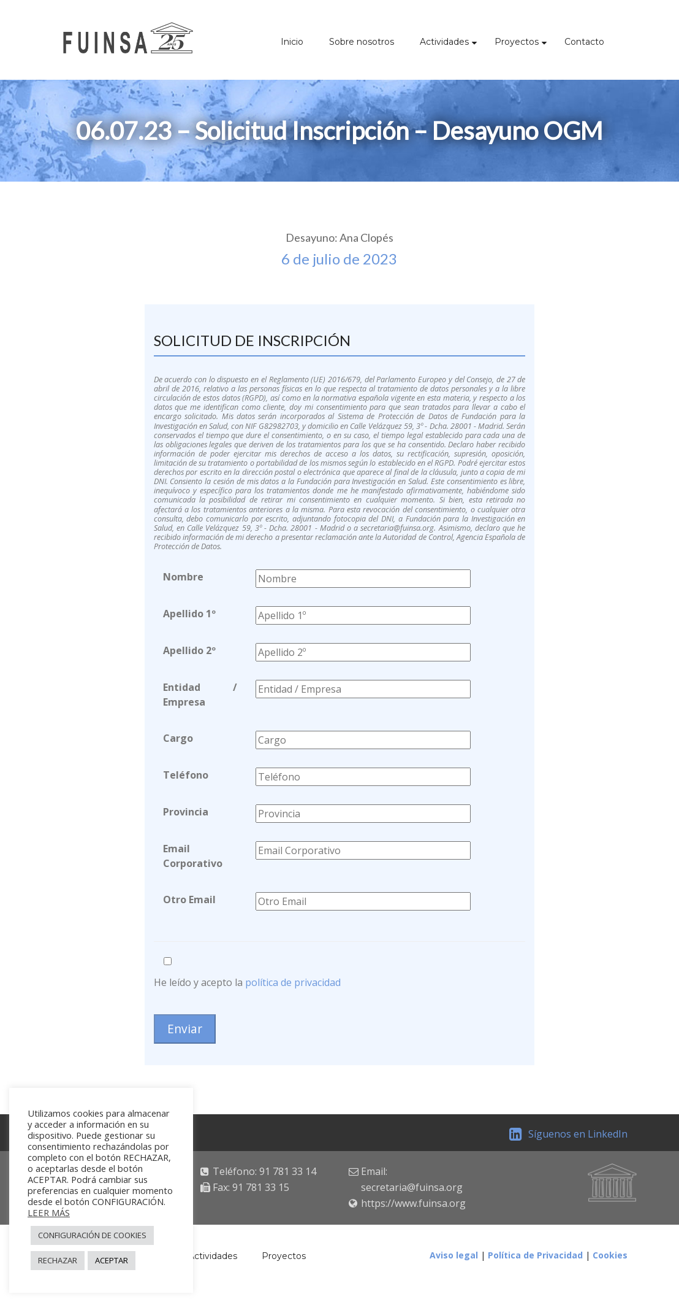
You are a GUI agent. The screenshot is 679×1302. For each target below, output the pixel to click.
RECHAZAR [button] (57, 1260)
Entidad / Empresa (200, 694)
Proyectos (517, 41)
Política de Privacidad (535, 1255)
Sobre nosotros (361, 41)
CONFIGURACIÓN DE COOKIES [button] (92, 1235)
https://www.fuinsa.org (413, 1203)
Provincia (185, 812)
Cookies (610, 1255)
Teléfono (185, 775)
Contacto (584, 41)
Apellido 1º (189, 613)
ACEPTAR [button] (111, 1260)
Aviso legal (454, 1255)
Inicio (292, 41)
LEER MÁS (49, 1212)
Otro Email (189, 899)
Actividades (444, 41)
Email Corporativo (192, 856)
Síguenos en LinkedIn (568, 1134)
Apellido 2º (189, 650)
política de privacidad (293, 982)
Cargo (178, 738)
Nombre (183, 577)
